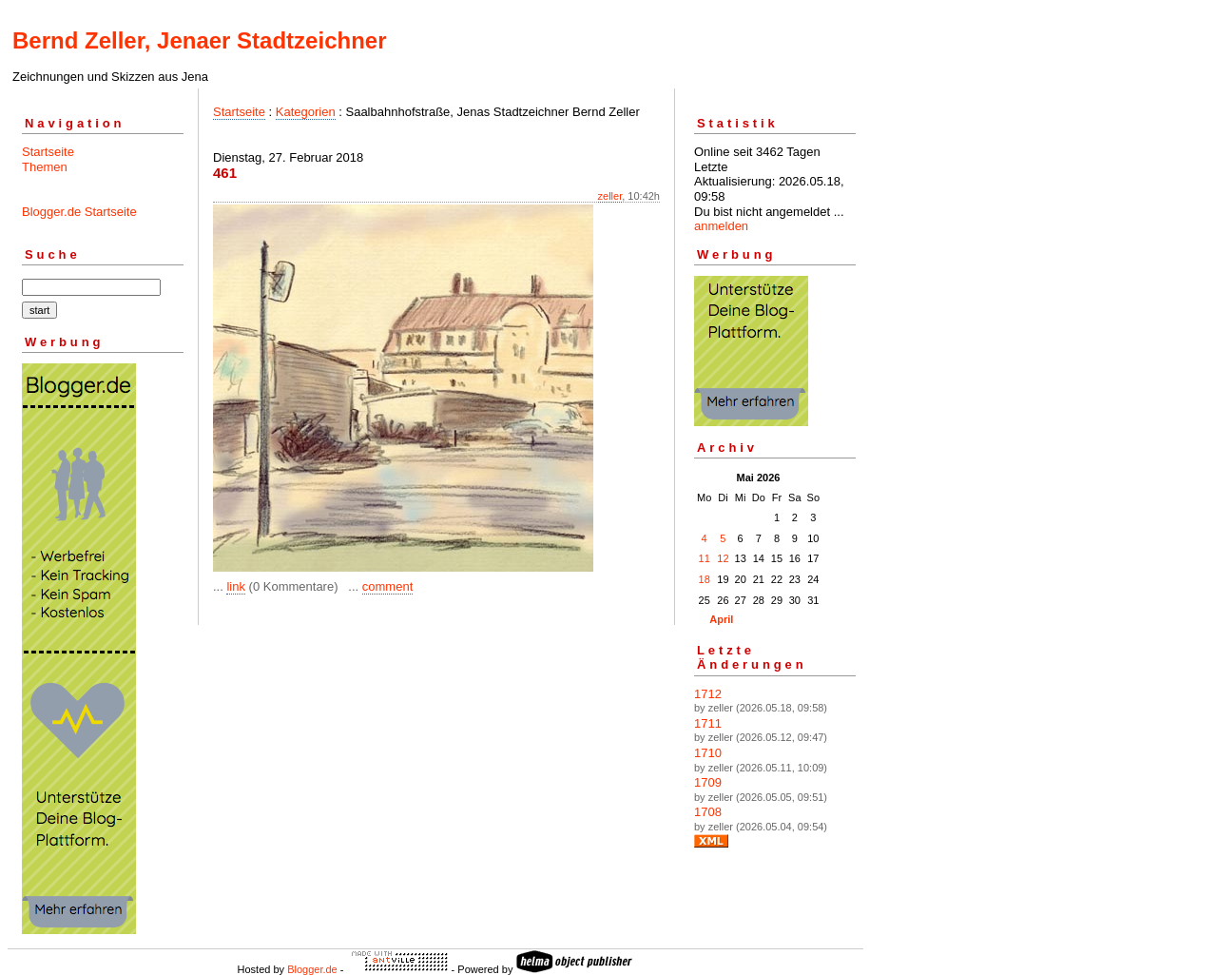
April (721, 619)
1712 (708, 694)
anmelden (721, 226)
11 (704, 558)
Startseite (48, 152)
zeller (610, 196)
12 (722, 558)
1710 (708, 753)
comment (387, 586)
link (235, 586)
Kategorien (306, 112)
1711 (708, 723)
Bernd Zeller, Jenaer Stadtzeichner (199, 40)
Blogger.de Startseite (79, 212)
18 (704, 579)
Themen (45, 167)
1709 (708, 782)
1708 (708, 812)
